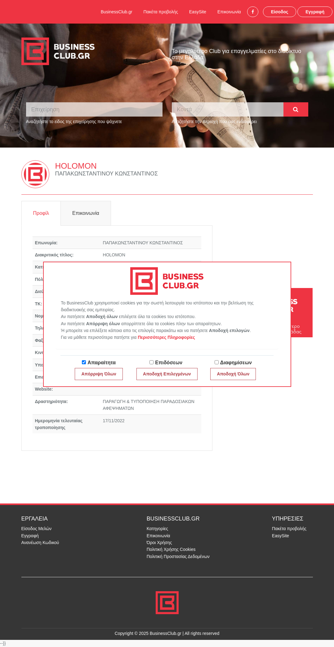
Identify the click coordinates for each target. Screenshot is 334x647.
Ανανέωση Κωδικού (40, 542)
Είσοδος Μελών (36, 528)
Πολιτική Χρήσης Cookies (171, 549)
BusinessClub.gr (116, 11)
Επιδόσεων (168, 362)
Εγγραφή (314, 11)
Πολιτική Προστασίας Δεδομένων (178, 556)
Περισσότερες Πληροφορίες (166, 337)
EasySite (197, 11)
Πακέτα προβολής (161, 11)
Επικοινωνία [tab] (85, 213)
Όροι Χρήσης (159, 542)
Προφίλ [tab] (41, 213)
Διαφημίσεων (236, 362)
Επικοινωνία (229, 11)
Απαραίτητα (101, 362)
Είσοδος (279, 11)
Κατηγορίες (157, 528)
